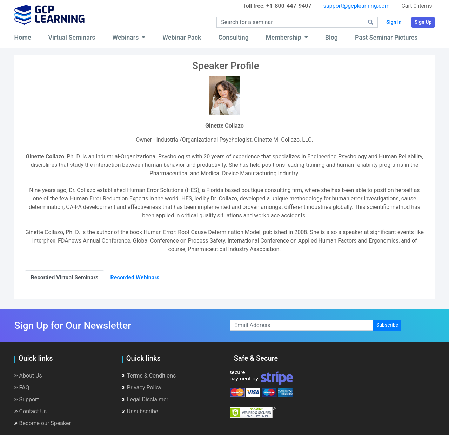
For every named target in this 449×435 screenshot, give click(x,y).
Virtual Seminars (71, 37)
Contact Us (30, 411)
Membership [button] (284, 37)
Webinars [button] (126, 37)
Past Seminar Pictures (386, 37)
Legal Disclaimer (145, 399)
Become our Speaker (42, 423)
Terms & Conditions (149, 375)
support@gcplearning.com (356, 5)
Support (26, 399)
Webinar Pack (181, 37)
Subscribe (387, 325)
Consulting (233, 37)
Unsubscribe (140, 411)
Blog (331, 37)
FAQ (21, 387)
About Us (28, 375)
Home (22, 37)
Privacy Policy (142, 387)
